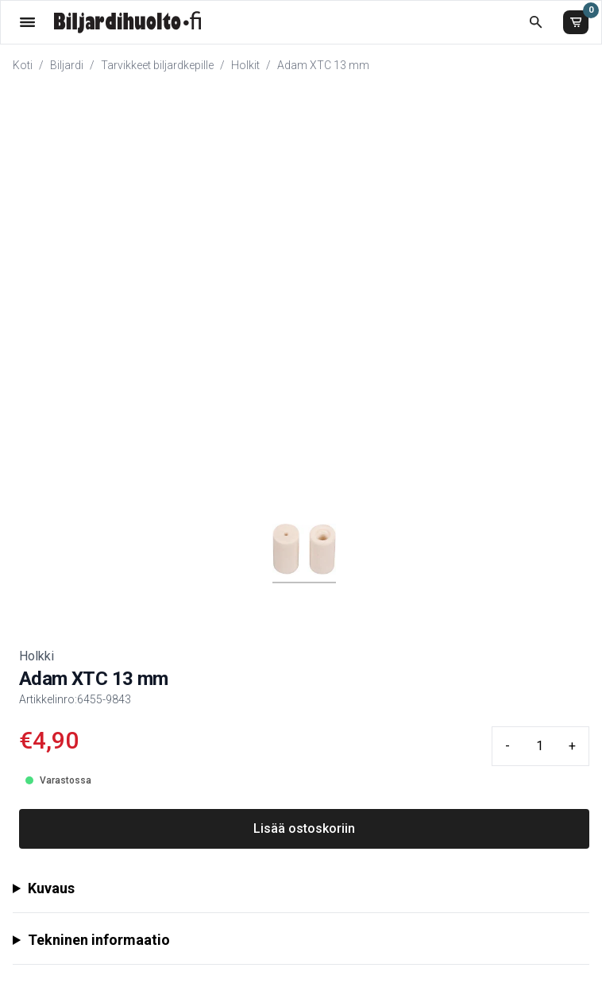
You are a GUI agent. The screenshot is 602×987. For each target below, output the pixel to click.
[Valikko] (27, 22)
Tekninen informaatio (99, 939)
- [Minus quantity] (507, 745)
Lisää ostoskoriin (304, 828)
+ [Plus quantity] (572, 745)
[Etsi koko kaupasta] (536, 22)
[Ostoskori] (575, 22)
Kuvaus (51, 888)
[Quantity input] (539, 746)
